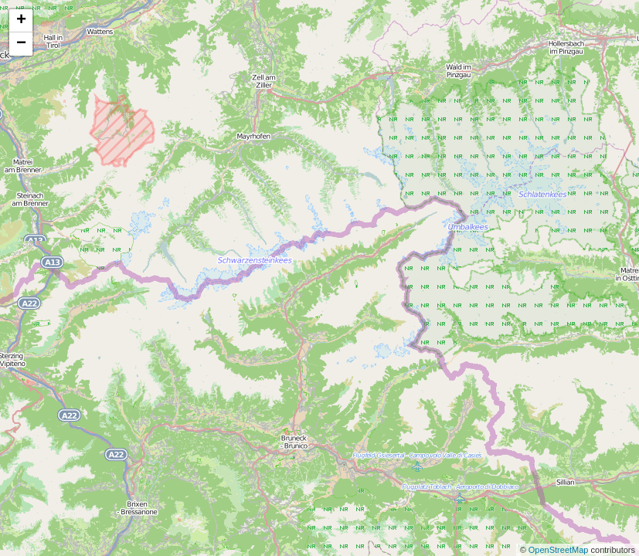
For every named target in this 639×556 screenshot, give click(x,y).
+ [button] (21, 20)
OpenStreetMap (560, 549)
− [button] (21, 44)
